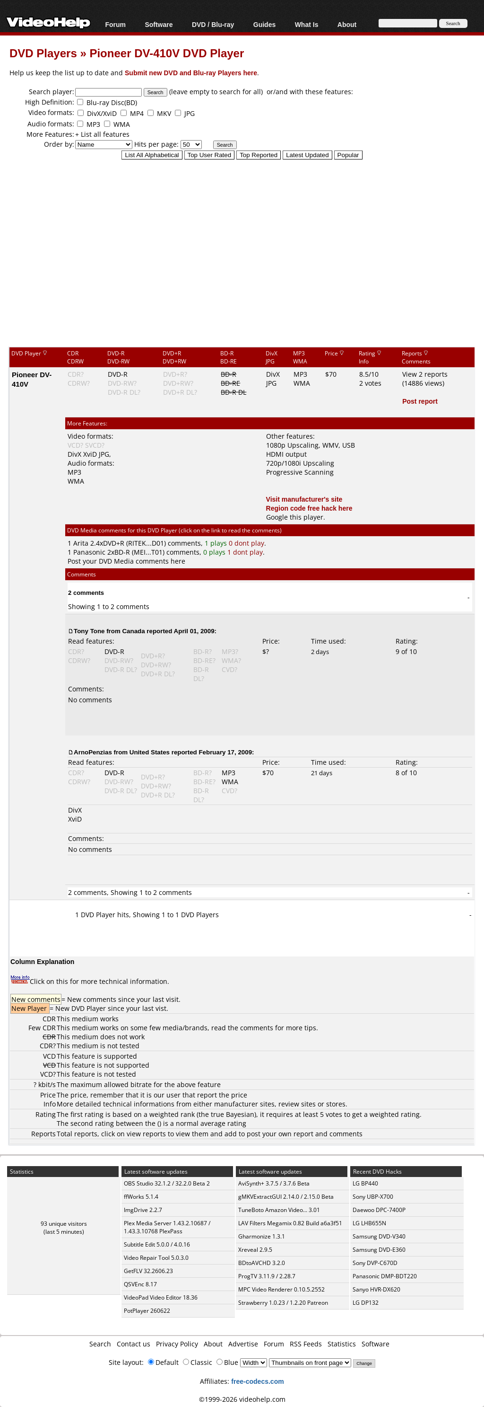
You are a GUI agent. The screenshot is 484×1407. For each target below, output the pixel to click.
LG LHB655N (369, 1223)
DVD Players (43, 53)
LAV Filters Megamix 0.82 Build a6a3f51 (290, 1223)
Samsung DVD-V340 (379, 1236)
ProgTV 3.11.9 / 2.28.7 (266, 1276)
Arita (80, 543)
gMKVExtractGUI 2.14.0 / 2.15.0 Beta (286, 1197)
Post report (420, 401)
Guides (264, 24)
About (346, 24)
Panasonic (89, 552)
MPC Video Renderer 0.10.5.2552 (281, 1289)
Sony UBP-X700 (373, 1197)
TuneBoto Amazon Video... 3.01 (279, 1210)
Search (100, 1343)
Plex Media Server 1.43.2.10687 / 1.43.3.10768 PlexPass (167, 1227)
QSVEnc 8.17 (140, 1284)
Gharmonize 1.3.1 (261, 1236)
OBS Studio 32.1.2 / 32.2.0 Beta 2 (167, 1183)
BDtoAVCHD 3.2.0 (261, 1263)
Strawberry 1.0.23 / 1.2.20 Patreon (283, 1303)
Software (159, 24)
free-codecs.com (257, 1381)
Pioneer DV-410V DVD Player (166, 53)
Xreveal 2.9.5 (255, 1250)
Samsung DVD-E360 (379, 1250)
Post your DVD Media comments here (126, 561)
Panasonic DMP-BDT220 (385, 1276)
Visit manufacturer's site (304, 499)
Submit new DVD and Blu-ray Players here (191, 72)
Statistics (342, 1343)
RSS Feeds (306, 1343)
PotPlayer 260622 (147, 1311)
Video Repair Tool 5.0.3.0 (156, 1258)
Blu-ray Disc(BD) (111, 102)
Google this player (294, 517)
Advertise (243, 1343)
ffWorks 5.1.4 (141, 1197)
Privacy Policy (177, 1343)
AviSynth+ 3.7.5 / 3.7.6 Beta (274, 1183)
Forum (115, 24)
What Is (307, 24)
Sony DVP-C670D (375, 1263)
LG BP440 (365, 1183)
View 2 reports (425, 374)
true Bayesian (232, 1114)
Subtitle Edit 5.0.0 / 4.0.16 (157, 1244)
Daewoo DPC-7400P (379, 1210)
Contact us (133, 1343)
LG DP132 (366, 1303)
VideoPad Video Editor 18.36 (161, 1297)
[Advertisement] (246, 269)
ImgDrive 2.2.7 (143, 1210)
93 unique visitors (64, 1224)
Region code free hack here (309, 508)
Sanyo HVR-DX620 (376, 1289)
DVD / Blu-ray (213, 24)
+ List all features (102, 134)
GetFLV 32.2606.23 (148, 1271)
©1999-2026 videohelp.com (242, 1399)
